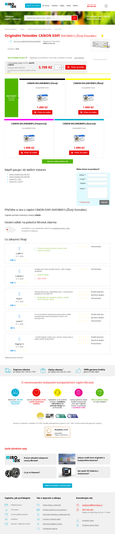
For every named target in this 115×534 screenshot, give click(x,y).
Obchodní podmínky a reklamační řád (56, 514)
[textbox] (48, 18)
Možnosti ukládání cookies (52, 524)
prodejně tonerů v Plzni (61, 228)
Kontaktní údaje (88, 520)
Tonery (22, 29)
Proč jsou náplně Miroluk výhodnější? (27, 41)
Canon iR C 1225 (15, 179)
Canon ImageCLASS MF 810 (19, 174)
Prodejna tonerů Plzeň (90, 525)
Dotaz (82, 188)
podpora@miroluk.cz (92, 505)
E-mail (82, 179)
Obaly (68, 5)
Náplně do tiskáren (33, 5)
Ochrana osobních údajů (52, 519)
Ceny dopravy (79, 58)
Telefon (83, 183)
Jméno (82, 175)
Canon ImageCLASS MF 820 (19, 177)
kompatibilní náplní (15, 63)
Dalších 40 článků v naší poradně (57, 485)
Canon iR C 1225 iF (16, 182)
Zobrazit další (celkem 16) (57, 161)
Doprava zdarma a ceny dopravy (54, 510)
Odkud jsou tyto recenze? (14, 357)
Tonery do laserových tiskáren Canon (39, 29)
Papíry (62, 5)
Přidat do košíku (75, 67)
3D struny (45, 5)
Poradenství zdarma (50, 528)
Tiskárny (54, 5)
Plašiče (75, 5)
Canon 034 (57, 29)
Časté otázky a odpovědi (52, 505)
